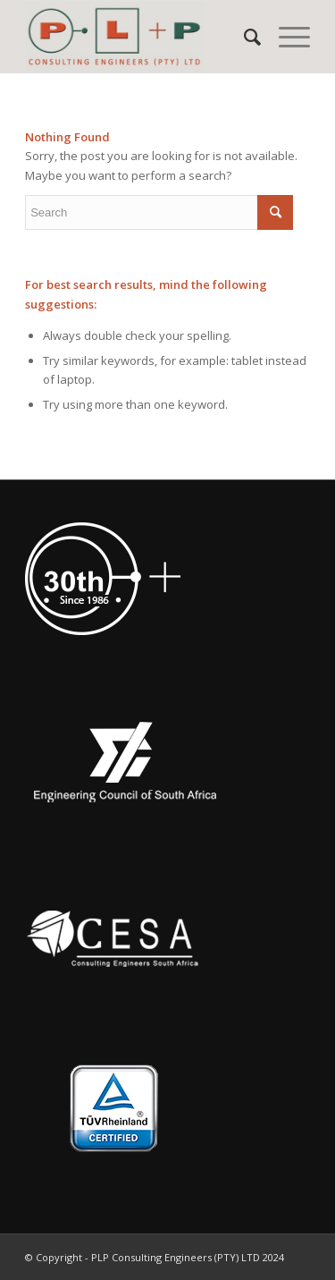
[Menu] (285, 36)
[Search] (243, 36)
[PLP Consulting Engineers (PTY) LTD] (139, 36)
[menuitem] (243, 36)
